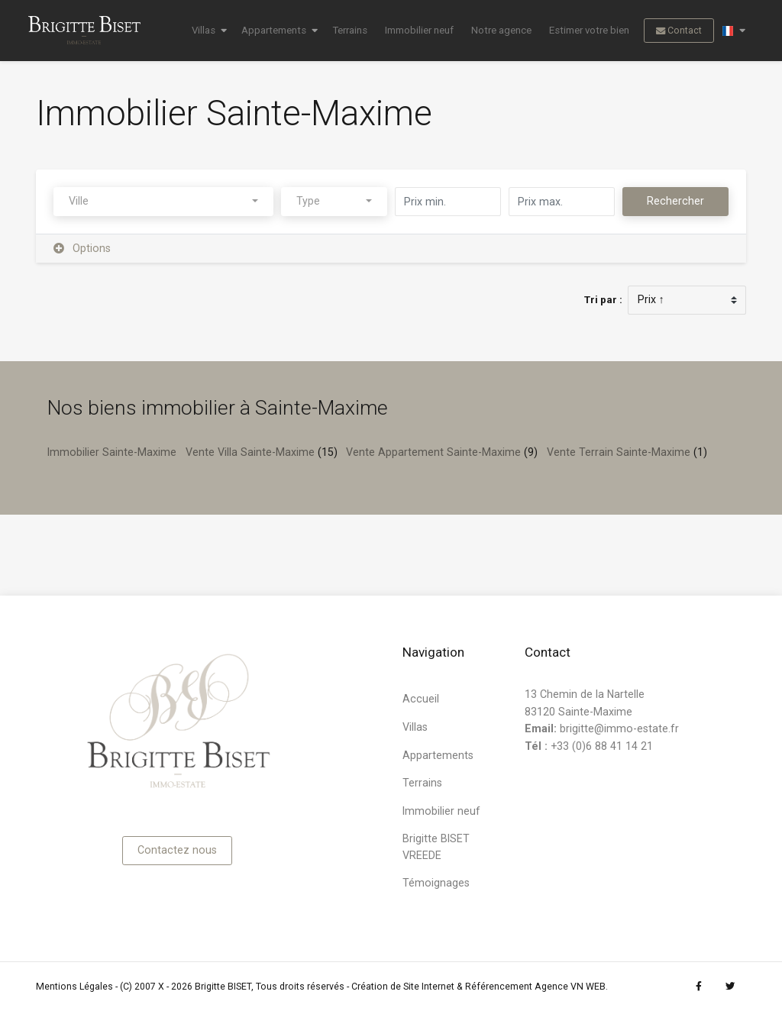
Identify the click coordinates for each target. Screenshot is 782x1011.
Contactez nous (177, 850)
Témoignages (436, 883)
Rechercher (675, 201)
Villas (203, 30)
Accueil (420, 699)
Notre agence (501, 30)
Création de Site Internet (402, 986)
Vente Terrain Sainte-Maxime (618, 452)
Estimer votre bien (589, 30)
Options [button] (82, 248)
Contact (679, 30)
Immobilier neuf (419, 30)
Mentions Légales (74, 986)
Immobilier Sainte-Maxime (111, 452)
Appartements (273, 30)
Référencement (498, 986)
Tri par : (603, 299)
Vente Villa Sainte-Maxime (250, 452)
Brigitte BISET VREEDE (436, 846)
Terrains (349, 30)
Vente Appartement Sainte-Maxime (433, 452)
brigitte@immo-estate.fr (619, 728)
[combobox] (163, 202)
